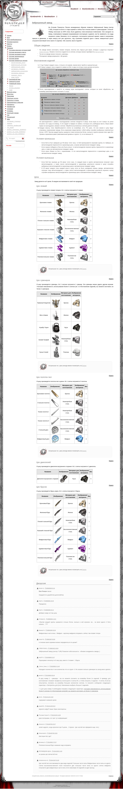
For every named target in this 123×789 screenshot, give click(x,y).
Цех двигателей (43, 462)
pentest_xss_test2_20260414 (16, 132)
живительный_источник (18, 65)
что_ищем (10, 127)
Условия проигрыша (45, 139)
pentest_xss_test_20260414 (15, 134)
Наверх (111, 776)
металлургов (99, 52)
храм (10, 90)
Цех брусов (41, 487)
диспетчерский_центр (18, 62)
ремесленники (44, 52)
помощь (9, 123)
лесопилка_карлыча (17, 73)
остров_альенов (14, 88)
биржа (11, 86)
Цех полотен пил (44, 377)
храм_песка (15, 77)
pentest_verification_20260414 (16, 129)
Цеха (36, 177)
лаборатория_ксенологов (19, 71)
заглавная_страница (18, 69)
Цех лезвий (41, 186)
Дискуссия (41, 583)
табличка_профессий (14, 125)
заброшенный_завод (18, 67)
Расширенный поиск (20, 141)
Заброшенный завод (42, 23)
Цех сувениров (43, 280)
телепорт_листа (16, 75)
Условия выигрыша (45, 158)
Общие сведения (42, 45)
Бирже (84, 269)
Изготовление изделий (44, 61)
